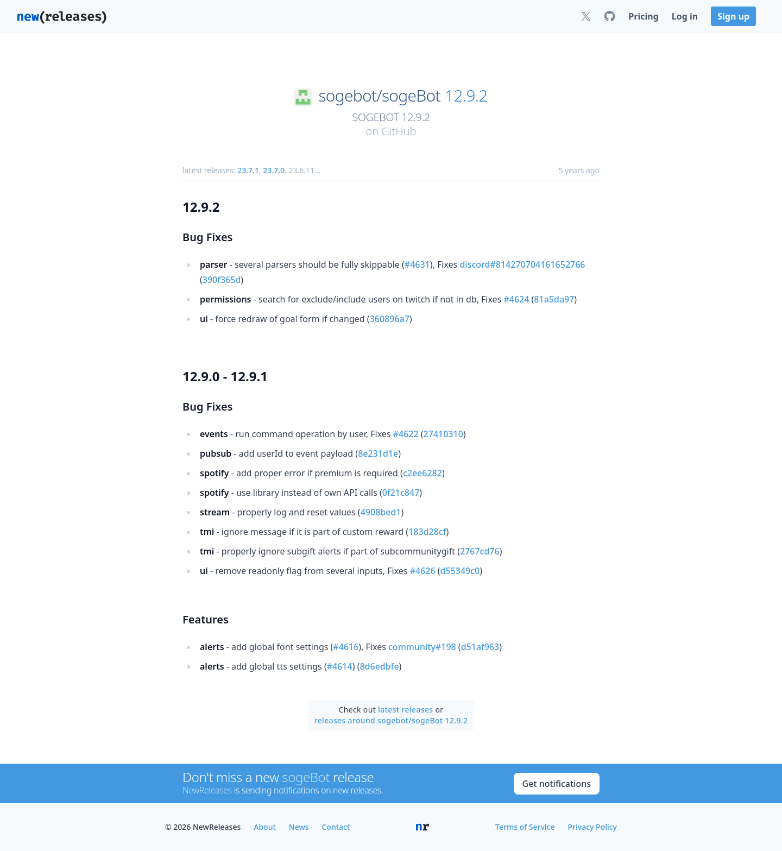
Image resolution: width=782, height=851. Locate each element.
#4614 (339, 666)
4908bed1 (381, 512)
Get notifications (556, 784)
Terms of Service (524, 827)
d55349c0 (460, 571)
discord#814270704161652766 (522, 264)
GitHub (398, 131)
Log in (685, 16)
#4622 (406, 434)
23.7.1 (248, 170)
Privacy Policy (592, 827)
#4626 (423, 571)
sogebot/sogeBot (379, 95)
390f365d (222, 280)
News (299, 827)
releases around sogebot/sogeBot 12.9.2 (391, 720)
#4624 (516, 299)
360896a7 (389, 319)
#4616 (345, 647)
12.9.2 (466, 95)
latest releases (405, 709)
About (265, 827)
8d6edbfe (379, 666)
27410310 (443, 434)
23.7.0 (274, 170)
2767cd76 (480, 551)
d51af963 (480, 647)
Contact (336, 827)
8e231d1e (378, 453)
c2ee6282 (422, 473)
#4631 (417, 264)
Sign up (733, 16)
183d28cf (427, 532)
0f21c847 (400, 493)
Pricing (643, 16)
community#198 (422, 647)
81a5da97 (554, 299)
